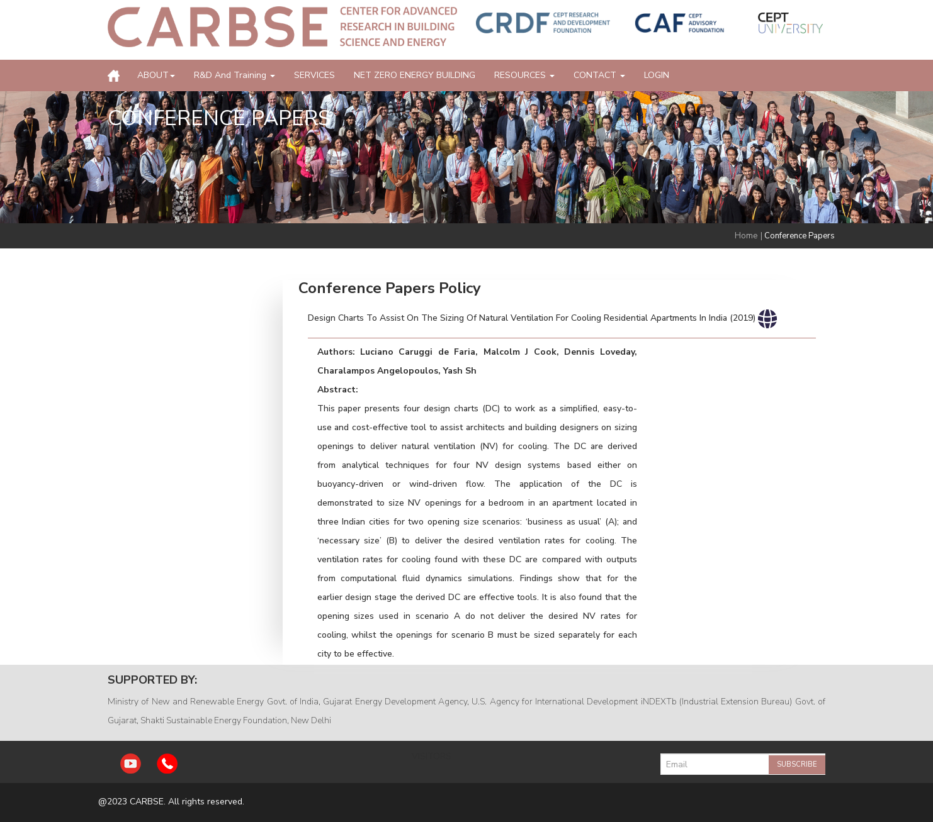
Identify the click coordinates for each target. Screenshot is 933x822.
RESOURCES (524, 75)
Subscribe (797, 764)
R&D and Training (234, 75)
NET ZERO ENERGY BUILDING (414, 75)
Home (746, 236)
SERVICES (314, 75)
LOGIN (656, 75)
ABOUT (156, 75)
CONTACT (599, 75)
